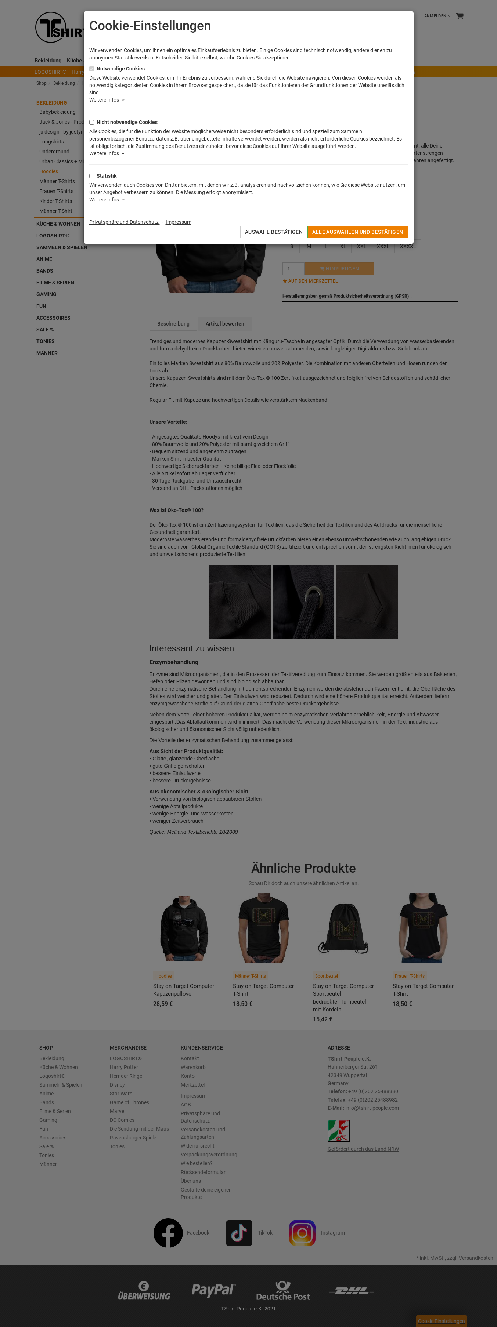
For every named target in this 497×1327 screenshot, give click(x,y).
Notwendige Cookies (121, 69)
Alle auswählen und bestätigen (357, 232)
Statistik (106, 176)
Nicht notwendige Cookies (127, 122)
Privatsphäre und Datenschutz (124, 222)
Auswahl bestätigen (274, 232)
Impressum (178, 222)
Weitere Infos (107, 100)
